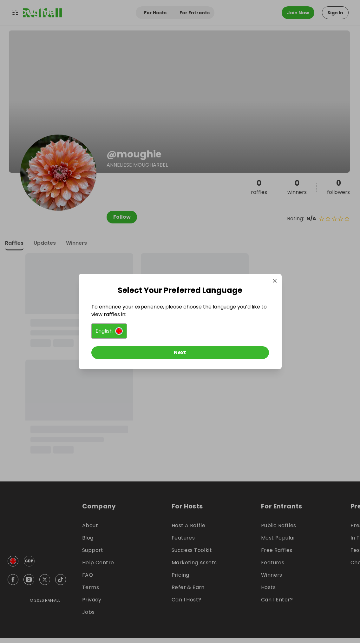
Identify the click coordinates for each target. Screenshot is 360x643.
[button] (109, 331)
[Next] (180, 352)
